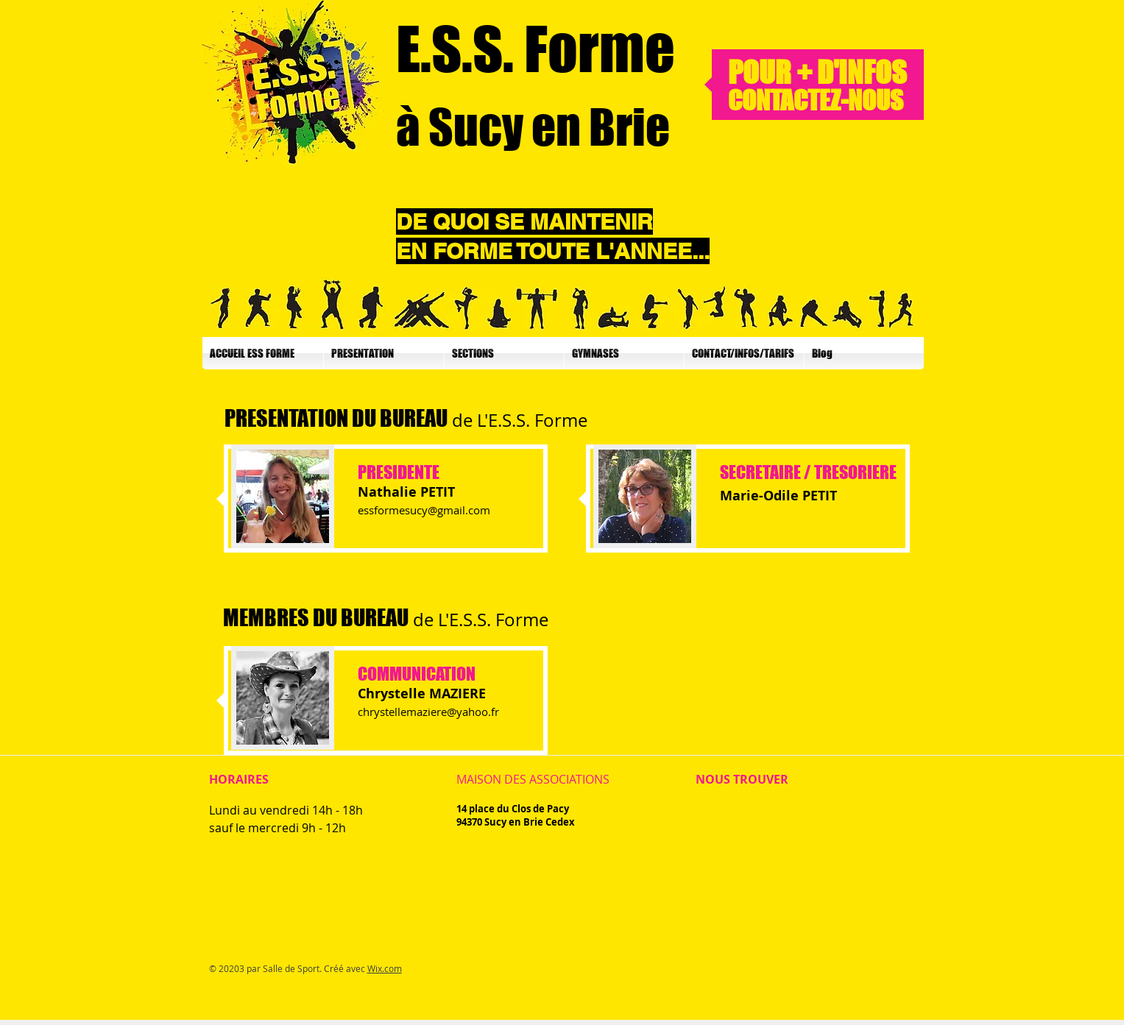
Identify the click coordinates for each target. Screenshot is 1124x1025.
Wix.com (384, 968)
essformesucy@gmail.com (424, 510)
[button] (384, 353)
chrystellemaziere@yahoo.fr (428, 711)
